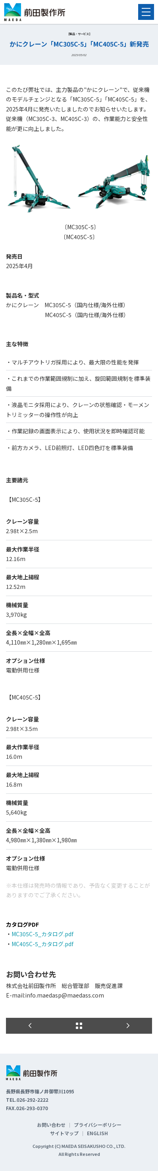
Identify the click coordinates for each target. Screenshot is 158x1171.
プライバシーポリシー (97, 1124)
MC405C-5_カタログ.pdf (42, 944)
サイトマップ (64, 1133)
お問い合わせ (51, 1124)
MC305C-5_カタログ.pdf (42, 934)
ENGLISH (97, 1133)
